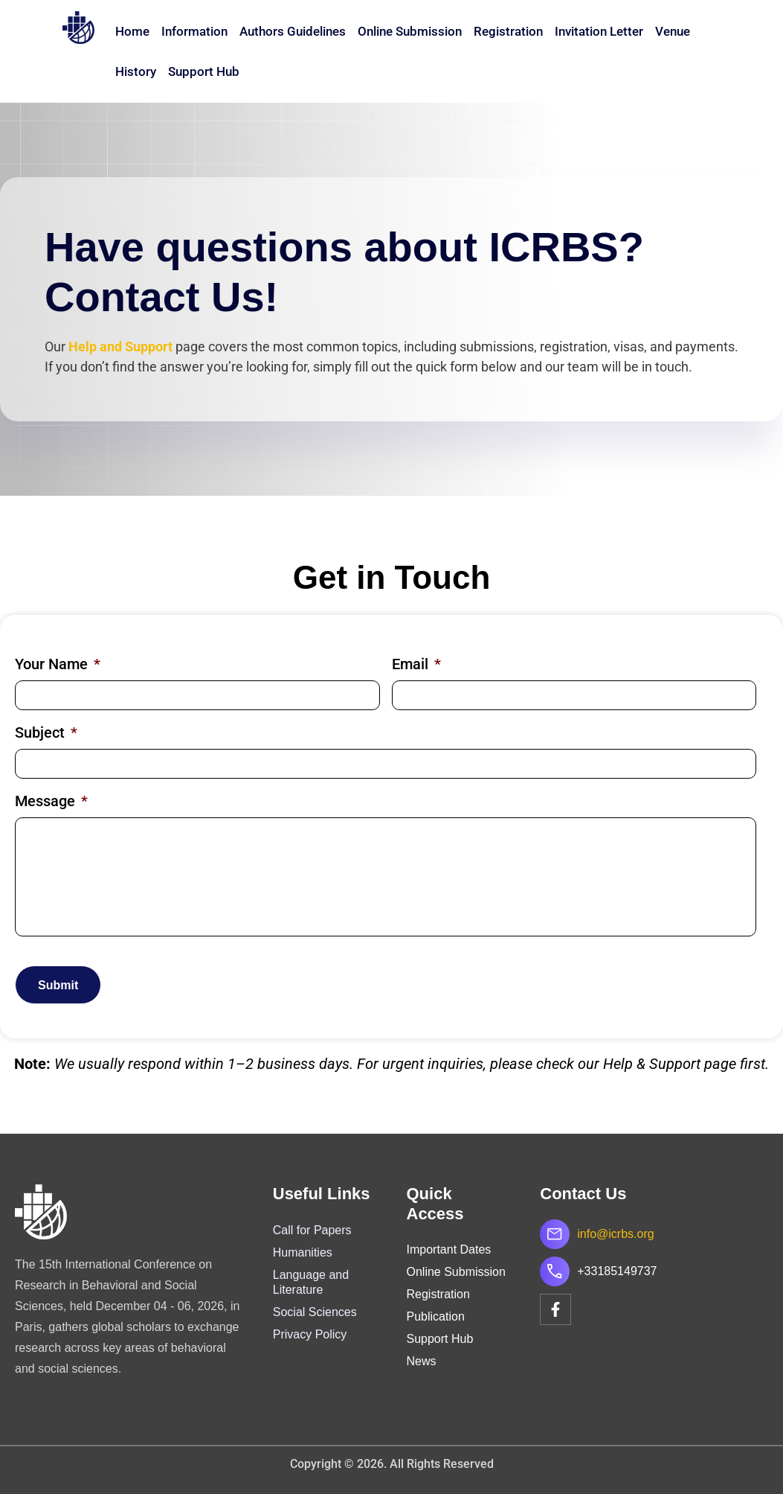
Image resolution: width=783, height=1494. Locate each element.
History (135, 71)
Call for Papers (312, 1230)
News (421, 1361)
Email (416, 664)
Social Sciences (315, 1312)
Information (194, 31)
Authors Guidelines (292, 31)
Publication (436, 1316)
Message (51, 801)
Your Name (57, 664)
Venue (672, 31)
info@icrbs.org (615, 1234)
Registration (508, 31)
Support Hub (203, 71)
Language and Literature (311, 1282)
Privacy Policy (310, 1334)
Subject (46, 732)
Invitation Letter (599, 31)
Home (132, 31)
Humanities (302, 1252)
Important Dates (449, 1249)
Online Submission (410, 31)
